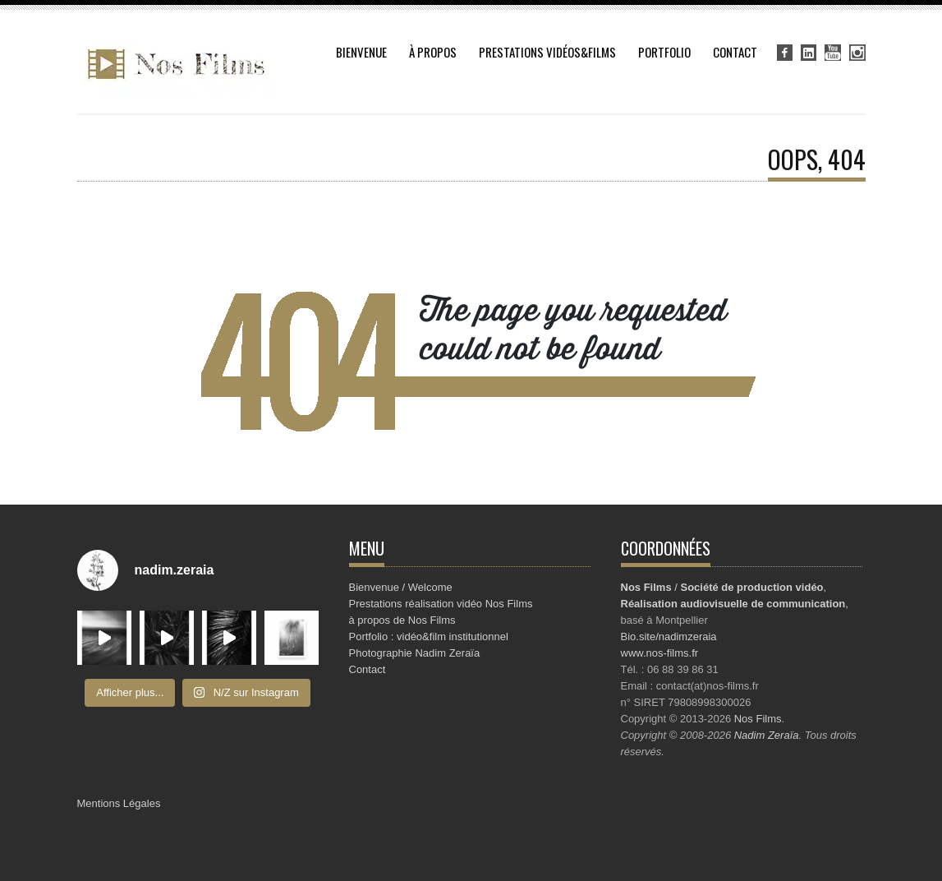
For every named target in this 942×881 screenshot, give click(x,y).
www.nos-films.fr (660, 653)
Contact (735, 52)
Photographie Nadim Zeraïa (414, 653)
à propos (433, 52)
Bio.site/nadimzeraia (669, 636)
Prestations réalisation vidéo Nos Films (441, 603)
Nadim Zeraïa (766, 735)
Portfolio (664, 52)
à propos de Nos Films (402, 620)
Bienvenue (361, 52)
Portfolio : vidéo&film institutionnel (428, 636)
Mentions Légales (119, 803)
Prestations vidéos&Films (547, 52)
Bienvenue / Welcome (401, 587)
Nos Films (758, 719)
